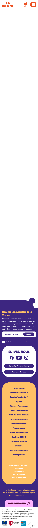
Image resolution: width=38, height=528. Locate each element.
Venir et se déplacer (19, 372)
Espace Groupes (19, 475)
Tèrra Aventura (19, 428)
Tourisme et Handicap (19, 450)
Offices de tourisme (19, 441)
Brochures (19, 446)
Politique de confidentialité (19, 495)
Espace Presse (19, 472)
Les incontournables (19, 419)
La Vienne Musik (19, 503)
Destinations (19, 388)
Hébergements (19, 455)
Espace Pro (19, 469)
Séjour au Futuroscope (19, 406)
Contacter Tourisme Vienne (19, 366)
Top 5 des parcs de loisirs (19, 415)
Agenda (19, 401)
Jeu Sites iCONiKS (19, 437)
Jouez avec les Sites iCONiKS (19, 466)
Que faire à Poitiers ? (19, 392)
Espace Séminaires (19, 478)
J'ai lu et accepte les (17, 342)
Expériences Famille (19, 424)
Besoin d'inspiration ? (19, 397)
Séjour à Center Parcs (19, 410)
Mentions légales (28, 493)
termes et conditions (23, 342)
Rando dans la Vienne (19, 432)
